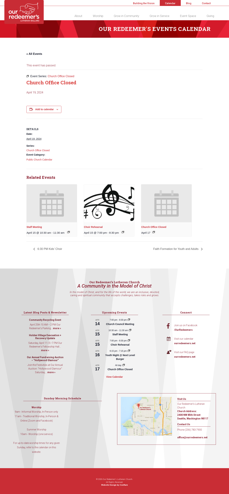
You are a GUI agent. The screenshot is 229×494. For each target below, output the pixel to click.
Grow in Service (159, 16)
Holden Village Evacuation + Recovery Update (45, 337)
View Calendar (114, 376)
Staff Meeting (34, 227)
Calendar (170, 3)
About (78, 16)
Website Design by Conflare (114, 485)
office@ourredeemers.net (192, 437)
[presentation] (52, 203)
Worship (98, 16)
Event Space (188, 16)
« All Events (34, 53)
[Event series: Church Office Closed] (153, 232)
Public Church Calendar (39, 159)
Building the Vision (144, 3)
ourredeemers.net (184, 343)
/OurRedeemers (183, 329)
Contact (206, 3)
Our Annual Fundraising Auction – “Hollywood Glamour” (45, 359)
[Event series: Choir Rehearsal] (123, 232)
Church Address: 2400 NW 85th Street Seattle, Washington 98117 (192, 415)
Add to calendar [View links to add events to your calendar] (44, 109)
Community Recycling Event (45, 320)
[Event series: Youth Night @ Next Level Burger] (129, 351)
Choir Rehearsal (93, 227)
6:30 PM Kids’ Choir (49, 248)
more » (57, 328)
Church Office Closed (38, 150)
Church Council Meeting (120, 324)
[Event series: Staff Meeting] (68, 232)
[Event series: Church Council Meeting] (129, 320)
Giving (210, 16)
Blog (188, 3)
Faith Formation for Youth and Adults (176, 248)
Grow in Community (126, 16)
